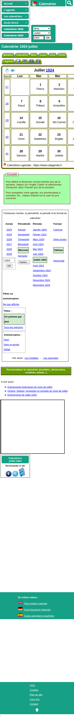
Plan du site (36, 694)
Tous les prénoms (13, 327)
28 (7, 103)
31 (7, 153)
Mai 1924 (38, 249)
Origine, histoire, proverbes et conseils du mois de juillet (37, 391)
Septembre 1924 (42, 270)
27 (7, 87)
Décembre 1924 (41, 285)
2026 (9, 239)
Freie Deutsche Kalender (37, 609)
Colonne (57, 229)
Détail (7, 349)
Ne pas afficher (11, 304)
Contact (34, 704)
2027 (9, 244)
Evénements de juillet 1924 (22, 394)
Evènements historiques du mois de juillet (29, 387)
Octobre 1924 (40, 275)
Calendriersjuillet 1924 (15, 459)
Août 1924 (38, 265)
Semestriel (23, 234)
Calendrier (22, 55)
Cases (43, 55)
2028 (9, 249)
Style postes (60, 239)
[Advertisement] (50, 15)
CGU (32, 685)
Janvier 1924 (40, 229)
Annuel (21, 229)
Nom (6, 339)
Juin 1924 (38, 254)
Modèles (8, 55)
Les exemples (50, 358)
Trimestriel (23, 239)
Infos (53, 55)
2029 (9, 254)
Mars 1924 (38, 239)
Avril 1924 (38, 244)
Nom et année (11, 344)
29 (7, 120)
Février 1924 (40, 234)
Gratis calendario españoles (39, 615)
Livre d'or (35, 699)
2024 (9, 229)
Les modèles (31, 358)
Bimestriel (23, 244)
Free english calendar (35, 603)
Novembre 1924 (41, 280)
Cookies (34, 690)
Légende (8, 61)
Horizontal (58, 260)
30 (7, 136)
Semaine (22, 255)
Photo (61, 55)
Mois (34, 55)
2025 (9, 234)
